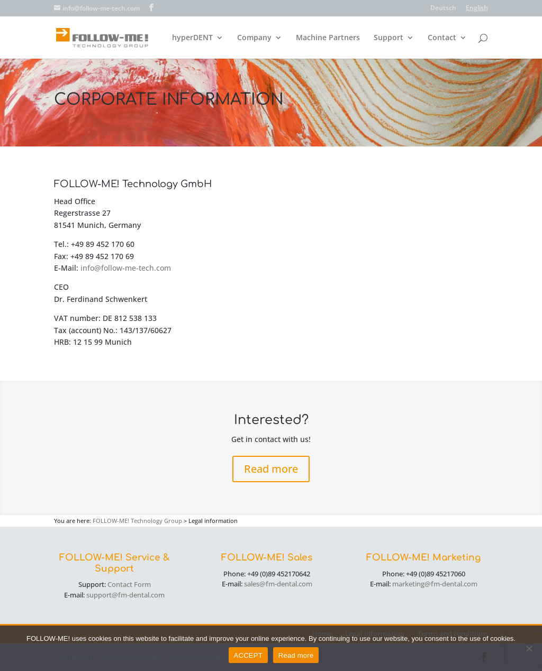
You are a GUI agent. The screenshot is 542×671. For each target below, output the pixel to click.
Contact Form (129, 584)
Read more (271, 469)
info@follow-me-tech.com (125, 268)
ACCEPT (248, 655)
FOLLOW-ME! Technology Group (137, 521)
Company (254, 38)
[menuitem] (443, 10)
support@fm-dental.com (125, 595)
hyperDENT (192, 38)
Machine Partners (328, 38)
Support (388, 38)
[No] (528, 648)
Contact (442, 38)
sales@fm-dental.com (278, 584)
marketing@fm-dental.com (434, 584)
